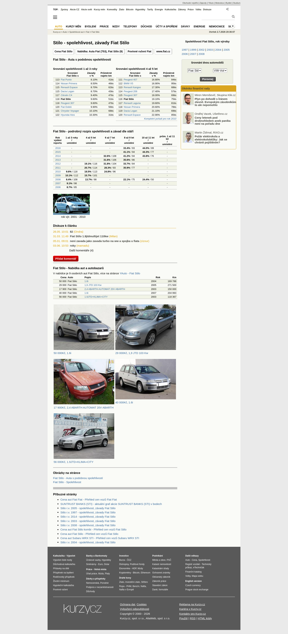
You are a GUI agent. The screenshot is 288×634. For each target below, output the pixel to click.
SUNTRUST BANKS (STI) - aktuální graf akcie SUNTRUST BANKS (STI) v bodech (111, 503)
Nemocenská (92, 583)
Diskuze (207, 9)
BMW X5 (128, 83)
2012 (58, 163)
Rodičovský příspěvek (64, 577)
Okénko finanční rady (196, 88)
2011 (58, 167)
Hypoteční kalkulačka (63, 585)
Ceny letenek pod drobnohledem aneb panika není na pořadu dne (213, 120)
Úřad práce (91, 573)
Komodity (112, 9)
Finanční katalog (193, 571)
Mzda (101, 573)
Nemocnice (217, 26)
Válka (198, 9)
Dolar (106, 564)
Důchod (146, 26)
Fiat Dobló (66, 107)
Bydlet (228, 3)
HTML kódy (205, 618)
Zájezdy (203, 3)
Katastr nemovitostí (161, 564)
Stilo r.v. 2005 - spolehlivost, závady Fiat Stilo (88, 508)
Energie (159, 9)
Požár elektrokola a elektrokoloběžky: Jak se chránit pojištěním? (211, 139)
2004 (218, 49)
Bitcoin (130, 9)
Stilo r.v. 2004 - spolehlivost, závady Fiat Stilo (88, 542)
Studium (236, 3)
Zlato (121, 9)
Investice (124, 555)
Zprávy (64, 9)
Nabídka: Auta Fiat (88, 51)
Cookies (142, 604)
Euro (100, 564)
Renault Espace (69, 87)
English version (193, 581)
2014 (58, 156)
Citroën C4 (66, 95)
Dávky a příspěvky (95, 578)
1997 (185, 49)
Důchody (90, 591)
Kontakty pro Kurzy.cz (192, 613)
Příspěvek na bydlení (63, 572)
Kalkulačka (170, 9)
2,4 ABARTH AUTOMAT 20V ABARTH (104, 289)
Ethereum (145, 572)
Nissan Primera (69, 83)
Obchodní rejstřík (190, 3)
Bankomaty (101, 555)
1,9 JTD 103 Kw (93, 285)
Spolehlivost (204, 560)
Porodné (104, 583)
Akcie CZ (74, 9)
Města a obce (158, 560)
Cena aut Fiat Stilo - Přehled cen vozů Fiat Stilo (89, 533)
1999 (193, 49)
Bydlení (90, 26)
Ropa (122, 586)
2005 (227, 49)
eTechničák (198, 567)
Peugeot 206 (130, 91)
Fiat (87, 32)
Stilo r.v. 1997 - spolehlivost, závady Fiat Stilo (88, 512)
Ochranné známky (161, 572)
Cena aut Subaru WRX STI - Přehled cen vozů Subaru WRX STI (99, 538)
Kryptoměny (125, 572)
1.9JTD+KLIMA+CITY (96, 296)
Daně (155, 589)
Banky (89, 555)
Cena (194, 560)
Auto (65, 32)
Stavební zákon (160, 585)
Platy (107, 573)
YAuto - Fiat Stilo (130, 273)
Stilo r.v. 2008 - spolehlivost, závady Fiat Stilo (88, 525)
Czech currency (193, 585)
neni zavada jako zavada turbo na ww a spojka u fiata (104, 241)
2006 (58, 187)
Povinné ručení (60, 589)
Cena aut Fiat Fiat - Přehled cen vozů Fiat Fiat (88, 499)
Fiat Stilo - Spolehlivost (67, 482)
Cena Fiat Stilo (63, 51)
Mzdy (116, 26)
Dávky (185, 26)
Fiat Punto (66, 79)
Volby (187, 576)
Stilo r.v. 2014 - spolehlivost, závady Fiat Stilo (88, 516)
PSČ (169, 560)
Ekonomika (124, 568)
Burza (122, 560)
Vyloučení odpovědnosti (134, 608)
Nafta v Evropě (126, 589)
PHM (128, 586)
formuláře (163, 589)
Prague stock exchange (196, 589)
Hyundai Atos (68, 114)
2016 (58, 148)
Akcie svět (86, 9)
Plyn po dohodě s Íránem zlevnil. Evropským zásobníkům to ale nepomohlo (215, 101)
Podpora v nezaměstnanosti (100, 587)
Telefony (130, 26)
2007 (58, 183)
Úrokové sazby (93, 560)
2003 (210, 49)
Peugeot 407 (130, 79)
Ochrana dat (127, 604)
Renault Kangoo (132, 87)
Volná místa (100, 569)
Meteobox (219, 3)
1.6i (86, 281)
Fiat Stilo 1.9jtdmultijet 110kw (89, 236)
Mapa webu (197, 576)
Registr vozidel (192, 564)
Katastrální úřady (160, 568)
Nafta (143, 586)
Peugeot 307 (67, 103)
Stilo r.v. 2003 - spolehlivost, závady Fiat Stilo (88, 521)
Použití (183, 618)
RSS (193, 618)
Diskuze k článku (65, 225)
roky (73, 245)
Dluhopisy (124, 564)
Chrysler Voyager (70, 110)
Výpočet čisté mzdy (62, 560)
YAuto (211, 3)
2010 (58, 171)
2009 (58, 175)
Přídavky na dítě (61, 568)
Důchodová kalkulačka (64, 564)
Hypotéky (140, 9)
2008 (58, 179)
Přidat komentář (65, 258)
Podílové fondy (137, 564)
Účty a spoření (166, 26)
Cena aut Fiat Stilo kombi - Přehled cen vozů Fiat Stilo (93, 529)
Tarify (150, 9)
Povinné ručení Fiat (139, 51)
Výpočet (70, 555)
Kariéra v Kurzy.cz (190, 608)
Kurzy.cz (57, 32)
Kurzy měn (99, 9)
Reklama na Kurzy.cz (192, 604)
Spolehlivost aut (76, 32)
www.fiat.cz (163, 51)
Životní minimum (61, 581)
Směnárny (91, 564)
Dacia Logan (67, 91)
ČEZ (129, 560)
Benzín (136, 586)
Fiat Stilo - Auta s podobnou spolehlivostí (78, 478)
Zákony (182, 9)
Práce (191, 9)
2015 (58, 152)
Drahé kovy (125, 578)
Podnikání (157, 555)
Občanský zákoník (161, 577)
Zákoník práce (159, 581)
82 (71, 231)
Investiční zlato (132, 582)
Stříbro (144, 582)
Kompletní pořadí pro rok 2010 (160, 118)
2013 (58, 159)
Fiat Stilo (113, 51)
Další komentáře (79, 250)
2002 (201, 49)
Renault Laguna (132, 103)
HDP (134, 568)
